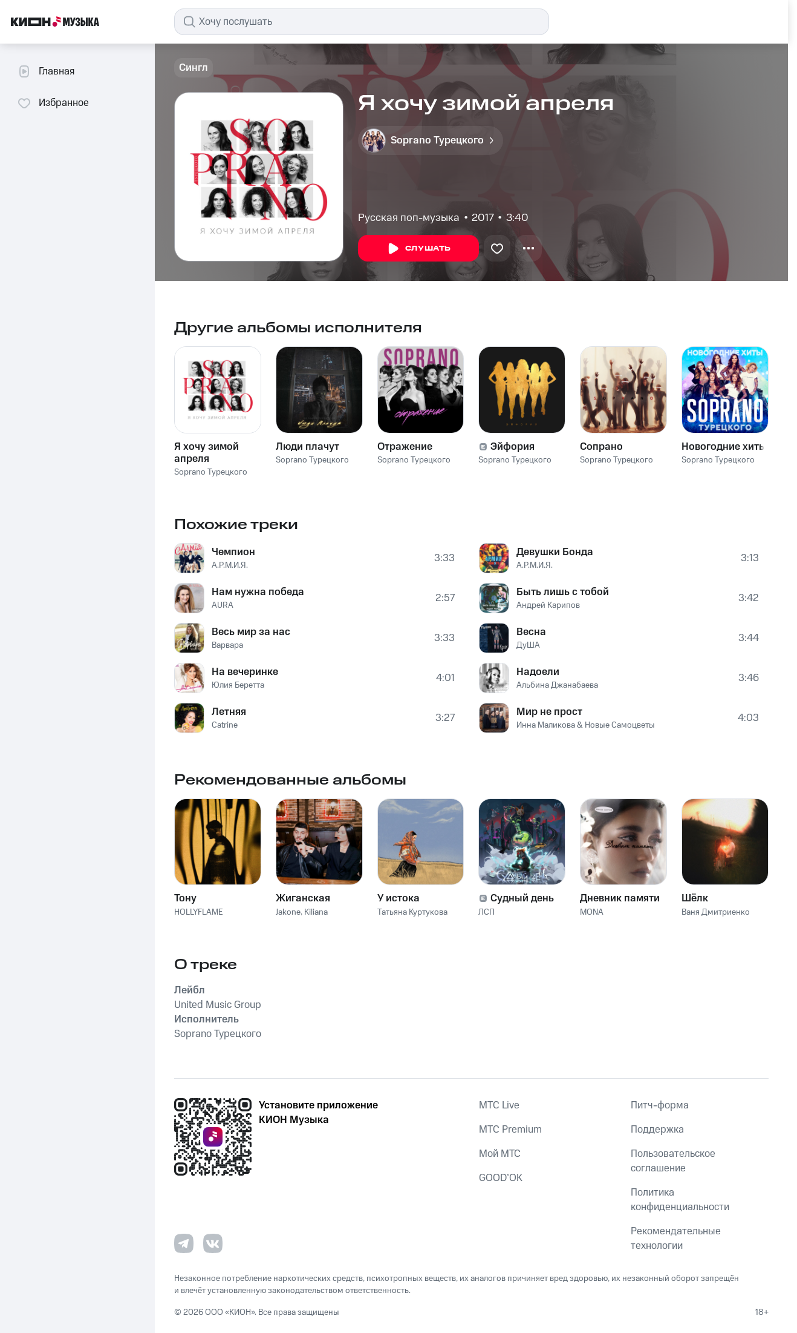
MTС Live (499, 1105)
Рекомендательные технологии (676, 1238)
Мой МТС (500, 1154)
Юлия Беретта (238, 685)
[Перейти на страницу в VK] (213, 1243)
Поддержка (657, 1129)
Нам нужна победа (258, 592)
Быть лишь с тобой (562, 592)
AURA (222, 605)
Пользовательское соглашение (673, 1161)
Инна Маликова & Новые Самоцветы (585, 725)
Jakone (288, 912)
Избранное (53, 103)
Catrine (225, 725)
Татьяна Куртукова (412, 912)
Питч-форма (660, 1105)
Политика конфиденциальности (680, 1199)
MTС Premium (510, 1129)
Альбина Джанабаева (557, 685)
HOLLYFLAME (198, 912)
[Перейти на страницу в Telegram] (184, 1243)
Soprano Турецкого (210, 472)
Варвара (227, 645)
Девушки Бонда (554, 552)
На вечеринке (245, 672)
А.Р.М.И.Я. (230, 565)
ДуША (528, 645)
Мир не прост (549, 712)
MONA (591, 912)
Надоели (537, 672)
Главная (45, 71)
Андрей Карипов (548, 605)
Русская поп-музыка (409, 218)
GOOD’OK (500, 1178)
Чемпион (233, 552)
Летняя (229, 712)
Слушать (418, 249)
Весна (531, 632)
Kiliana (316, 912)
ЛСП (486, 912)
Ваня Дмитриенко (716, 912)
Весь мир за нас (251, 632)
